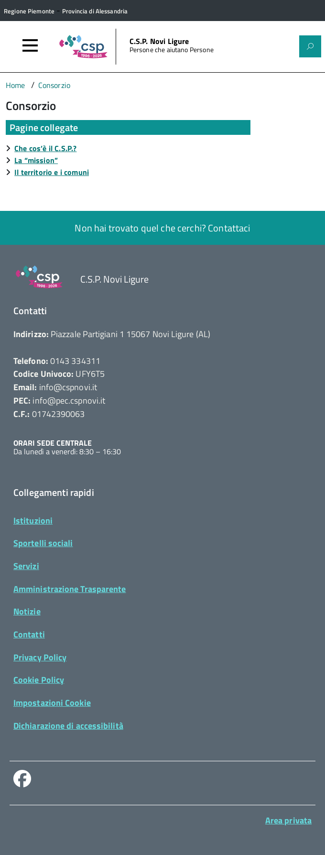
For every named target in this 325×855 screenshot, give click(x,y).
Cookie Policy (38, 679)
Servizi (26, 565)
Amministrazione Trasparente (69, 588)
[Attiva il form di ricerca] (310, 46)
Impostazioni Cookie (52, 702)
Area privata (288, 820)
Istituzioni (33, 520)
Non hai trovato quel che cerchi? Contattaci (162, 227)
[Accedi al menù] (30, 45)
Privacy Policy (39, 657)
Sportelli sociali (43, 543)
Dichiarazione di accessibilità (68, 725)
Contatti (29, 634)
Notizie (27, 611)
